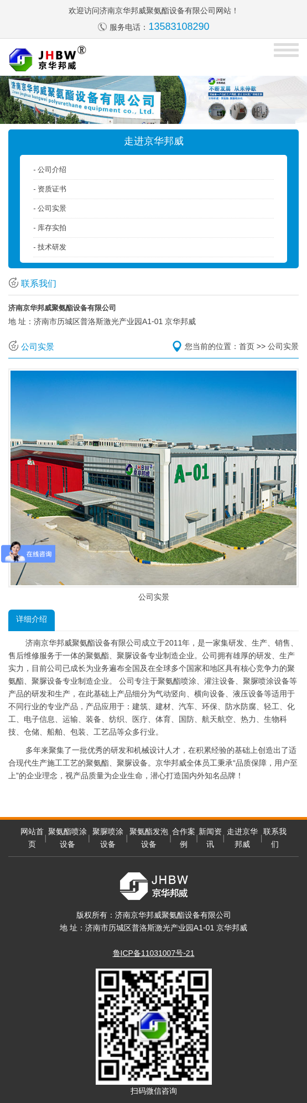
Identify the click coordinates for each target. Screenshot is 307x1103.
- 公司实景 (49, 208)
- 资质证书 (49, 189)
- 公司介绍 (49, 169)
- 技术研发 (49, 247)
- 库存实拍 (49, 227)
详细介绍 (31, 619)
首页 (246, 346)
